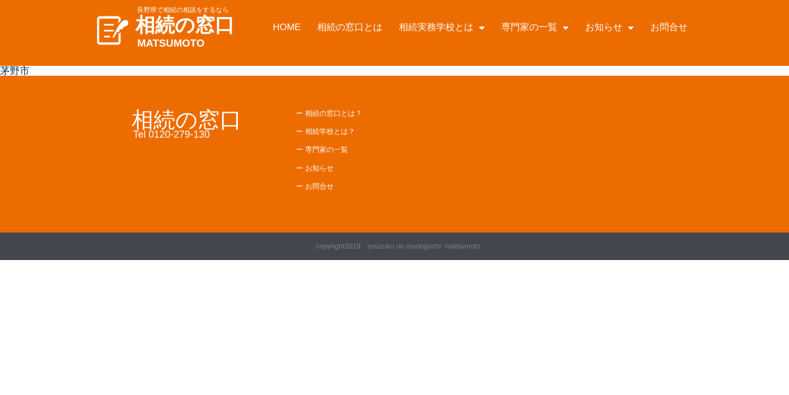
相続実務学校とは (442, 28)
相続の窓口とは (349, 27)
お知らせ (609, 28)
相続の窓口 (185, 25)
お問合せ (669, 27)
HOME (287, 27)
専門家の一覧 (535, 28)
